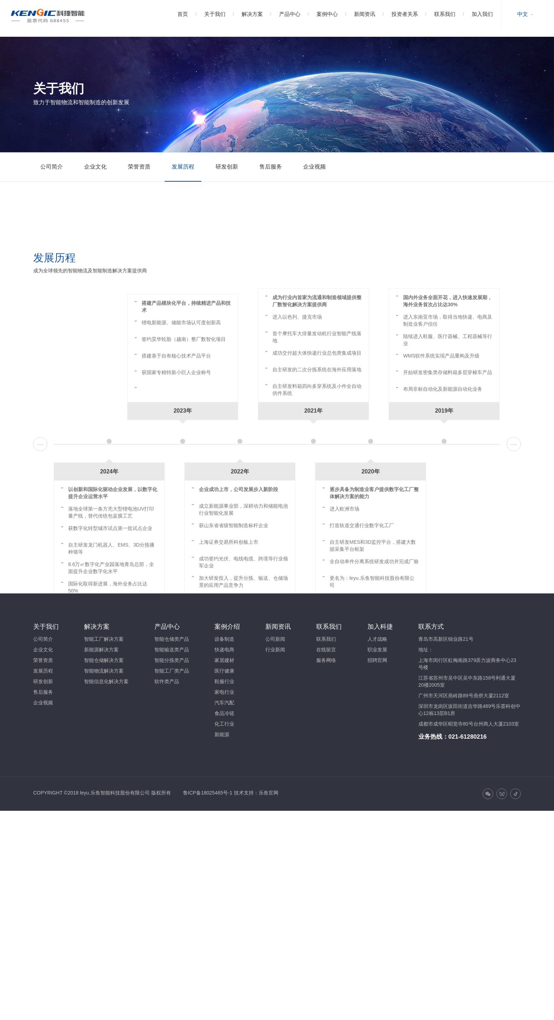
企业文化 (95, 167)
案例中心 (327, 14)
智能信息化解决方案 (106, 681)
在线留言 (326, 649)
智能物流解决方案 (104, 671)
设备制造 (224, 639)
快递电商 (224, 649)
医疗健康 (224, 671)
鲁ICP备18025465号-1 (207, 793)
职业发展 (377, 649)
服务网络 (326, 660)
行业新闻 (275, 649)
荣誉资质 (139, 167)
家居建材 (224, 660)
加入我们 (482, 14)
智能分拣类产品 (171, 660)
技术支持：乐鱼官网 (256, 793)
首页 (182, 14)
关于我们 (214, 14)
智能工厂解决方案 (104, 639)
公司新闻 (275, 639)
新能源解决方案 (101, 649)
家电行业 (224, 692)
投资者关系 (404, 14)
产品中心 (289, 14)
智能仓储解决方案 (104, 660)
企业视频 (314, 167)
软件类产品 (166, 681)
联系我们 (444, 14)
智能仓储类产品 (171, 639)
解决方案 (252, 14)
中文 (522, 14)
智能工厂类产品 (171, 671)
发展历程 (183, 167)
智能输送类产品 (171, 649)
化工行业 (224, 724)
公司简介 (51, 167)
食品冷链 (224, 713)
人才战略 (377, 639)
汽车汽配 (224, 702)
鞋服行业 (224, 681)
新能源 (221, 734)
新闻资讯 (364, 14)
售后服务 (270, 167)
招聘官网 (377, 660)
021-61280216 (467, 736)
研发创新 (227, 167)
